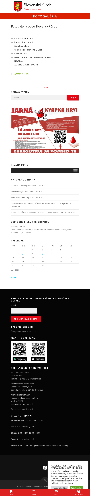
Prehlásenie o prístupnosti (22, 409)
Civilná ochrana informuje (22, 229)
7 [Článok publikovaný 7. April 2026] (22, 254)
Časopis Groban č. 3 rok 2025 (23, 331)
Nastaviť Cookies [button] (60, 488)
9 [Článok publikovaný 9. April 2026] (42, 254)
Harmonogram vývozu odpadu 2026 (49, 229)
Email (14, 305)
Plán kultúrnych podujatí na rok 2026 (26, 191)
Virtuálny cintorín (18, 226)
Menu (76, 5)
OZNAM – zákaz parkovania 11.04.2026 (28, 185)
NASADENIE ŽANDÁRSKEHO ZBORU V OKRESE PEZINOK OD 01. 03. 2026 (43, 212)
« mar (13, 277)
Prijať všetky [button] (76, 488)
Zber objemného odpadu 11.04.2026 (26, 197)
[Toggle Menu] (75, 170)
